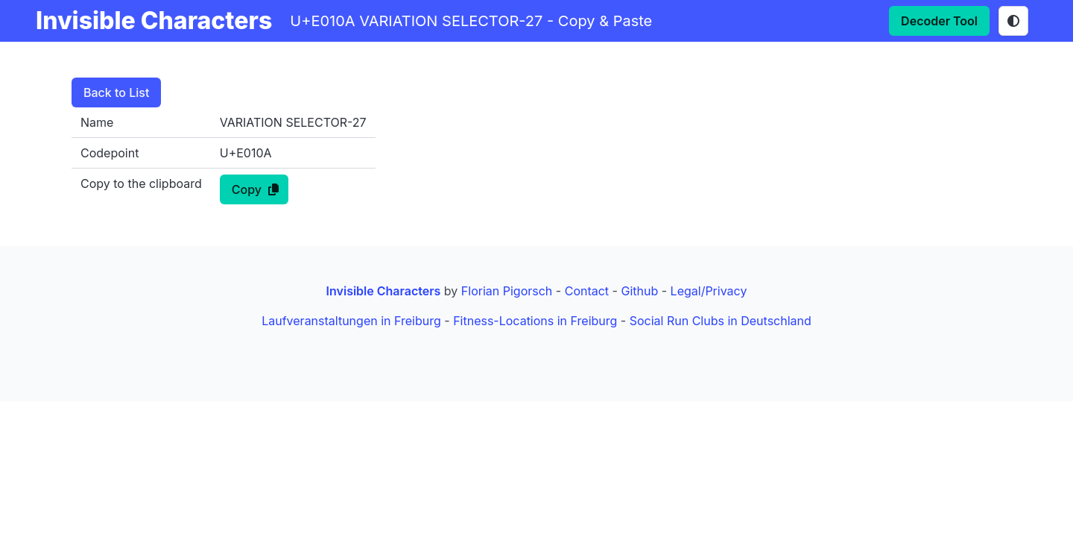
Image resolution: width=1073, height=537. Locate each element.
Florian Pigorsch (506, 290)
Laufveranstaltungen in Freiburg (351, 320)
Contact (587, 290)
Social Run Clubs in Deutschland (720, 320)
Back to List (116, 92)
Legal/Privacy (709, 290)
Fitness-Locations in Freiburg (535, 320)
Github (639, 290)
